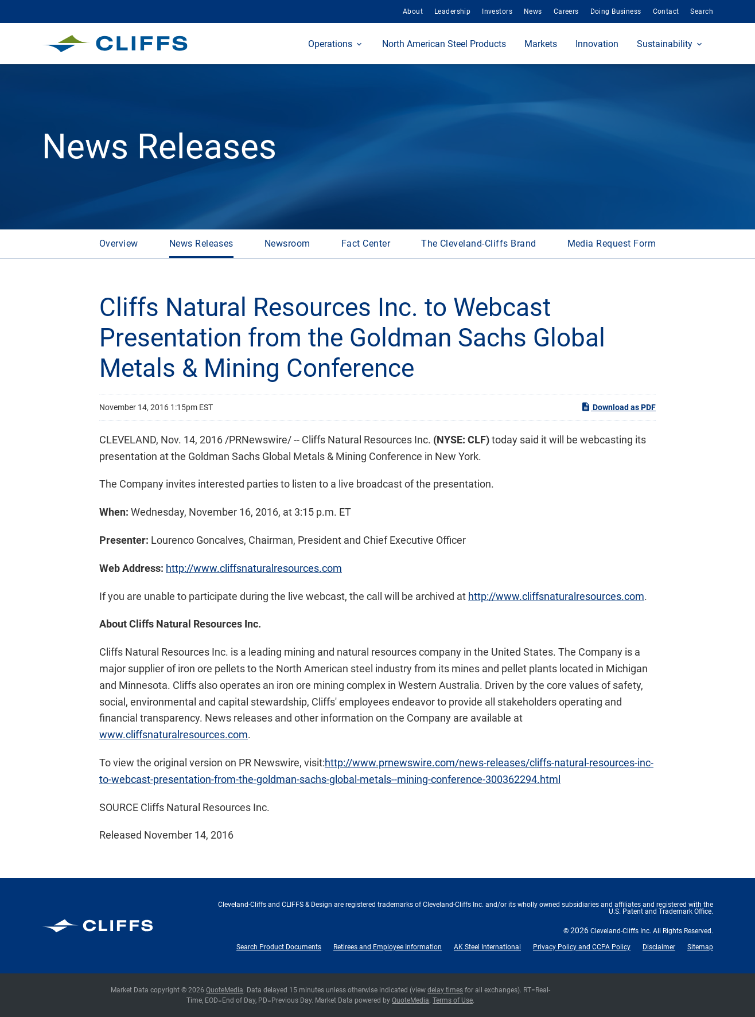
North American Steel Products (444, 43)
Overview (118, 243)
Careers (566, 11)
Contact (666, 11)
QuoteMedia (224, 990)
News (533, 11)
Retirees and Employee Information (387, 947)
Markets (540, 43)
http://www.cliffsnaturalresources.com (254, 568)
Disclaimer (659, 947)
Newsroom (287, 243)
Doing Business (615, 11)
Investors (497, 11)
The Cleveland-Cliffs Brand (478, 243)
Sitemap (700, 947)
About (413, 11)
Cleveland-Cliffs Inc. (620, 931)
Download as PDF (618, 407)
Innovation (596, 43)
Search (701, 11)
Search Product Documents (278, 947)
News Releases (201, 243)
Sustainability (664, 43)
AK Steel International (487, 947)
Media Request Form (611, 243)
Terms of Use (453, 1000)
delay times (445, 990)
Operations (330, 43)
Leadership (452, 11)
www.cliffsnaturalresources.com (173, 734)
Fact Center (365, 243)
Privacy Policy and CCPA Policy (582, 947)
